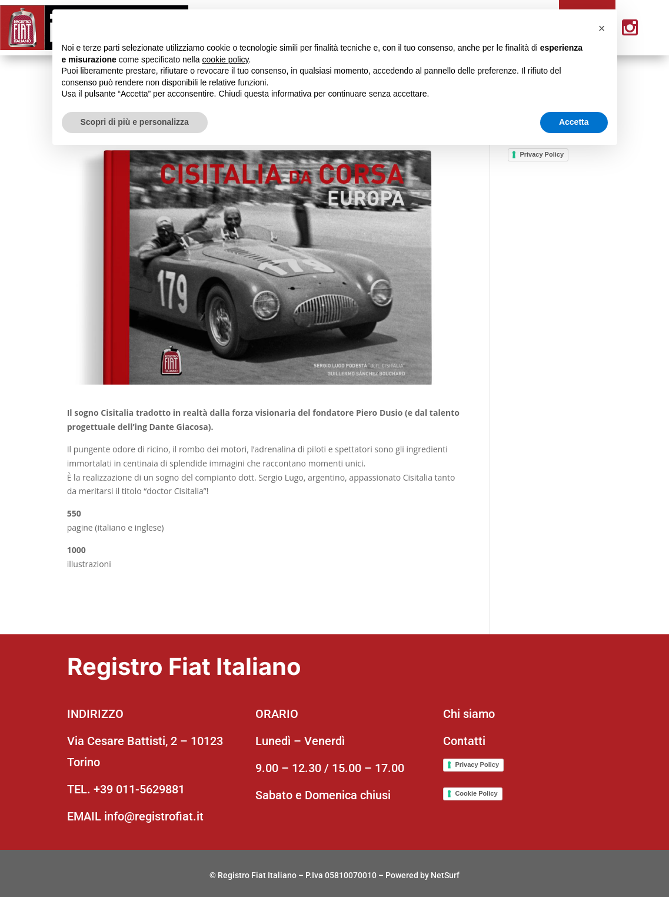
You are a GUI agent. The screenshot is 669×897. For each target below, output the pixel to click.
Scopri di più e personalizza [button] (135, 122)
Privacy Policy (542, 154)
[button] (602, 28)
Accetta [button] (574, 122)
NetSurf (445, 875)
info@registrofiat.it (154, 816)
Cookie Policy (476, 793)
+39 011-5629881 (139, 789)
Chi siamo (469, 714)
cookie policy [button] (225, 59)
